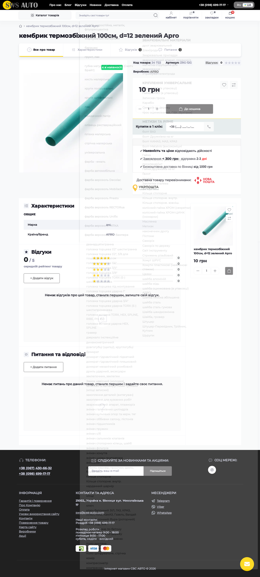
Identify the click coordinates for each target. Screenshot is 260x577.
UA (247, 5)
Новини (95, 5)
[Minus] (140, 109)
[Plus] (157, 109)
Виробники (27, 531)
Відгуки (80, 5)
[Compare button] (234, 85)
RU (239, 5)
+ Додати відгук (41, 278)
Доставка (111, 5)
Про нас (55, 5)
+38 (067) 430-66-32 (35, 468)
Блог (68, 5)
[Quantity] (148, 109)
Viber (160, 506)
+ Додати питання (43, 367)
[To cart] (229, 271)
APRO (154, 71)
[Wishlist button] (224, 85)
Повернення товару (33, 522)
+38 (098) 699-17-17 (34, 474)
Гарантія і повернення (35, 500)
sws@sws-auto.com (90, 512)
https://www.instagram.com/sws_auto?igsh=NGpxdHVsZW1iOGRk (212, 469)
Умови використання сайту (39, 514)
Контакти (25, 518)
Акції (22, 535)
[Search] (155, 15)
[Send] (209, 126)
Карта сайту (27, 527)
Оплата (127, 5)
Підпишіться (157, 470)
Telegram (163, 500)
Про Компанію (29, 505)
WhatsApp (164, 512)
